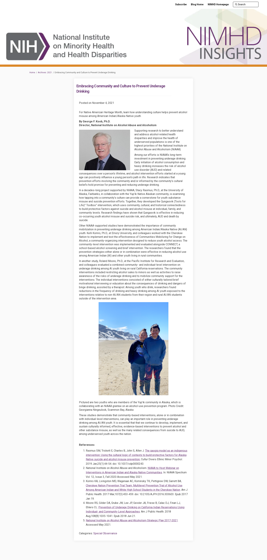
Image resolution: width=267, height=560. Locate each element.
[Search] (245, 4)
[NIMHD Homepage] (218, 4)
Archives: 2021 (45, 72)
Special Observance (105, 533)
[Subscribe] (180, 4)
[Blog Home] (197, 4)
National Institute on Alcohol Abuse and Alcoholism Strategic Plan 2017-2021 (132, 520)
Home (32, 72)
